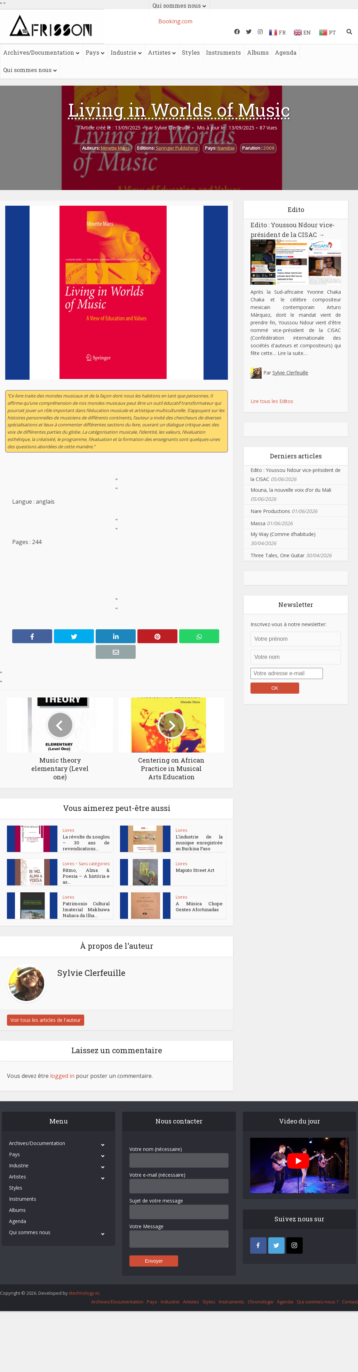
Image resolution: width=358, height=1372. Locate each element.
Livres (68, 830)
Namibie (226, 148)
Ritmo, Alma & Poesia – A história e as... (86, 884)
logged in (62, 1101)
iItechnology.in (84, 1318)
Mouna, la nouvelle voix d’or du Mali (290, 490)
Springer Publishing (177, 148)
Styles (191, 52)
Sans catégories (94, 872)
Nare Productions (270, 511)
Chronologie (260, 1327)
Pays (92, 52)
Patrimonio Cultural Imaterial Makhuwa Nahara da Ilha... (86, 926)
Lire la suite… (292, 353)
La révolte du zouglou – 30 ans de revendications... (86, 843)
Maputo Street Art (195, 878)
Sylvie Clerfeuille (172, 128)
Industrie (123, 52)
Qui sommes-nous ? (318, 1327)
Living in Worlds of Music (179, 109)
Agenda (285, 52)
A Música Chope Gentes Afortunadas (199, 923)
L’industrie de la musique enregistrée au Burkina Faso (199, 843)
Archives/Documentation (38, 52)
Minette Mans (115, 148)
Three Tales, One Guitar (277, 555)
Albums (258, 52)
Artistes (159, 52)
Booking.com (175, 21)
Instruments (223, 52)
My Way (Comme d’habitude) (283, 534)
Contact (350, 1327)
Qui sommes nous (27, 69)
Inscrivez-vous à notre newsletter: (288, 624)
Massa (257, 523)
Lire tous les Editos (271, 401)
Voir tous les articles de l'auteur (45, 1045)
